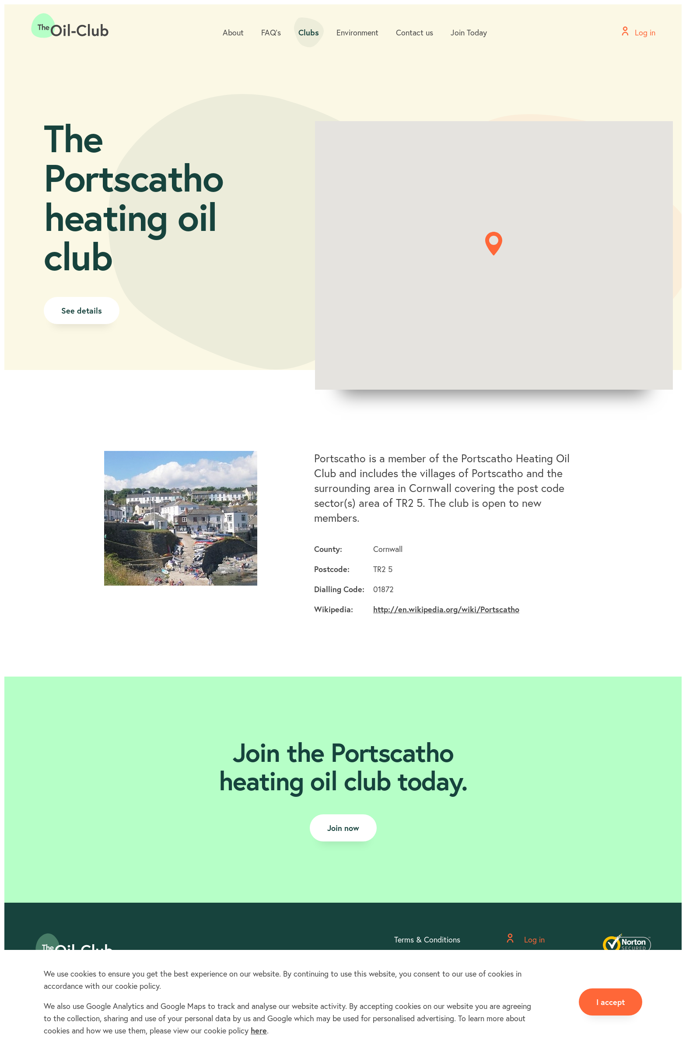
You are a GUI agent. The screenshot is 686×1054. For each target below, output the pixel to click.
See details (81, 310)
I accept (610, 1002)
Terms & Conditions (427, 939)
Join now (343, 828)
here (259, 1030)
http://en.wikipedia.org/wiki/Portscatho (446, 609)
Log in (526, 939)
